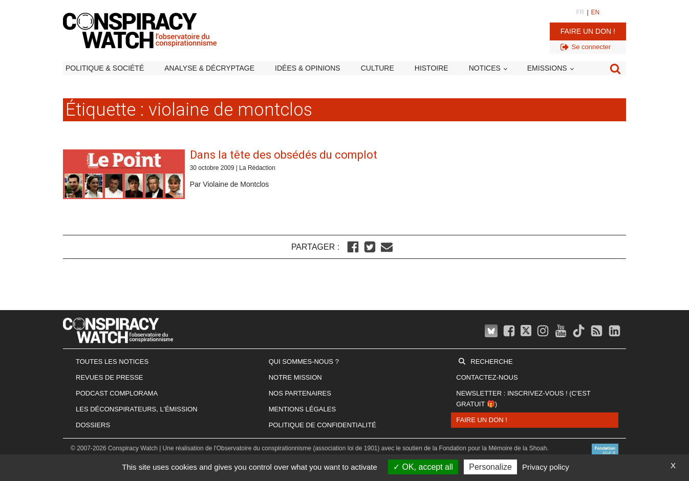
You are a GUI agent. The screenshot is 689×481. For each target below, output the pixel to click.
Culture (377, 68)
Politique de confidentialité (322, 425)
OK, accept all (423, 467)
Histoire (431, 68)
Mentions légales (302, 409)
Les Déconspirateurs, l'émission (137, 409)
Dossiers (93, 425)
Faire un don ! (588, 31)
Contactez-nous (487, 377)
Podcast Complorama (117, 393)
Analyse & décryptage (209, 68)
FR (580, 12)
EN (595, 12)
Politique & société (105, 68)
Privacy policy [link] (545, 467)
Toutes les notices (112, 361)
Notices (485, 68)
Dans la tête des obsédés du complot (283, 154)
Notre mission (295, 377)
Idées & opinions (307, 68)
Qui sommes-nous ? (304, 361)
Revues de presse (109, 377)
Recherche (491, 361)
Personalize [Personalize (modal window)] (490, 467)
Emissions (547, 68)
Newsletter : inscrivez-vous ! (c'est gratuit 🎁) (523, 398)
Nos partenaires (300, 393)
